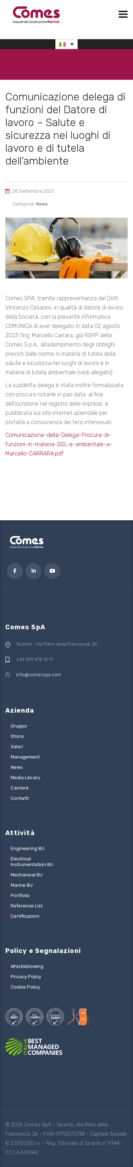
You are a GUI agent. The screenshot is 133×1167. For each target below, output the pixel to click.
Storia (17, 736)
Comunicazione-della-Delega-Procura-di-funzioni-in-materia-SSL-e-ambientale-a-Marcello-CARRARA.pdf (58, 444)
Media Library (25, 777)
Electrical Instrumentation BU (32, 861)
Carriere (20, 788)
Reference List (27, 905)
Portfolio (20, 895)
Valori (17, 746)
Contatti (20, 798)
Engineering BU (27, 848)
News (17, 767)
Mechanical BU (27, 874)
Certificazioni (25, 916)
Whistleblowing (27, 966)
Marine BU (22, 885)
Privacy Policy (26, 976)
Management (25, 757)
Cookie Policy (25, 987)
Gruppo (19, 726)
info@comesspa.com (38, 674)
